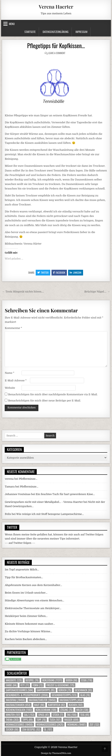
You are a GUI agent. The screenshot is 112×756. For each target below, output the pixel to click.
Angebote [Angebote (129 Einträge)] (14, 680)
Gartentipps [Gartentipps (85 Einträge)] (46, 690)
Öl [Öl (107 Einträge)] (48, 729)
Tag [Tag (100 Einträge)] (72, 715)
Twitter (43, 272)
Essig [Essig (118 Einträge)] (86, 680)
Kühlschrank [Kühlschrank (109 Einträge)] (46, 710)
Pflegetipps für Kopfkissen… (56, 45)
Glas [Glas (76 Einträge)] (85, 695)
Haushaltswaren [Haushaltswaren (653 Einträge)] (18, 705)
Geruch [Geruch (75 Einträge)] (64, 690)
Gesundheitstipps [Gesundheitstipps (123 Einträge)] (64, 695)
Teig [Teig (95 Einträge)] (84, 715)
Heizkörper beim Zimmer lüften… (26, 616)
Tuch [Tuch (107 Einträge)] (55, 720)
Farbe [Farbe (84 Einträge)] (11, 685)
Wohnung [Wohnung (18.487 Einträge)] (76, 725)
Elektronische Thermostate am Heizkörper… (33, 608)
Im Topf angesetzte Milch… (22, 569)
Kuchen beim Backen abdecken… (26, 639)
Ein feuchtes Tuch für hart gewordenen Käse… (65, 494)
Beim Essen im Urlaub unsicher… (26, 592)
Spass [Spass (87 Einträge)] (43, 715)
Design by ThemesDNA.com (56, 753)
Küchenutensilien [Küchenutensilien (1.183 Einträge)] (19, 710)
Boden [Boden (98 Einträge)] (71, 680)
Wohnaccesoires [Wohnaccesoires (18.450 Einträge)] (19, 725)
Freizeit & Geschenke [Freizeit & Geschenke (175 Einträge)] (60, 685)
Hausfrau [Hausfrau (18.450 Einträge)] (15, 700)
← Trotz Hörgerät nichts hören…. (23, 291)
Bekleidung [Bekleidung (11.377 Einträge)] (52, 680)
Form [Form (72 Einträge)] (38, 685)
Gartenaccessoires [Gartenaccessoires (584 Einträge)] (19, 690)
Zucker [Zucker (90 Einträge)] (12, 729)
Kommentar (13, 328)
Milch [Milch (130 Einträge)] (82, 710)
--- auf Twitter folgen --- (20, 542)
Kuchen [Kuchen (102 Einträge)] (76, 705)
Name (9, 372)
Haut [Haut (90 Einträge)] (39, 705)
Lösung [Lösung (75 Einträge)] (66, 710)
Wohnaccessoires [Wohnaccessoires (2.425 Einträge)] (50, 725)
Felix (8, 514)
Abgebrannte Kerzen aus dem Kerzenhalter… (33, 585)
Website (10, 387)
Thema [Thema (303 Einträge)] (12, 720)
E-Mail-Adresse (15, 380)
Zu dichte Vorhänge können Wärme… (28, 631)
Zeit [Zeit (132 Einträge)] (94, 725)
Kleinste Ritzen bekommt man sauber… (30, 623)
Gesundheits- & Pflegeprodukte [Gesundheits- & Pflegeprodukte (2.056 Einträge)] (27, 695)
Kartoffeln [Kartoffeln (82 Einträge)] (56, 705)
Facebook (59, 272)
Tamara (10, 486)
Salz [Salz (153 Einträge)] (29, 715)
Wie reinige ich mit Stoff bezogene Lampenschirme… (50, 514)
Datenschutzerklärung (56, 32)
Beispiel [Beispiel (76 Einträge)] (32, 680)
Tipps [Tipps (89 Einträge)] (27, 720)
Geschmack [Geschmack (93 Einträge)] (83, 690)
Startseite (30, 32)
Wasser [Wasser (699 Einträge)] (71, 720)
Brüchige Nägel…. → (97, 291)
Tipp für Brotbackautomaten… (24, 577)
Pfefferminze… (28, 478)
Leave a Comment (56, 53)
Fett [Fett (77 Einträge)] (25, 685)
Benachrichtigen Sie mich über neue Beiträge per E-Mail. (44, 400)
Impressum (81, 32)
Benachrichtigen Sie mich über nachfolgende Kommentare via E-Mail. (53, 394)
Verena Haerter (56, 6)
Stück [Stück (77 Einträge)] (58, 715)
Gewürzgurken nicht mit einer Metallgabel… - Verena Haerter (44, 501)
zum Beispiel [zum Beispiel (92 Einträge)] (31, 729)
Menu (12, 24)
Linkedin (75, 272)
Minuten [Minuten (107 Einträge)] (13, 715)
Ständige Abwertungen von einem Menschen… (34, 600)
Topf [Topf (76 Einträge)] (41, 720)
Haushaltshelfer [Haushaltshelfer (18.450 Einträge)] (42, 700)
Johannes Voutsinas (17, 494)
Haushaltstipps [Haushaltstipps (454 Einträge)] (70, 700)
